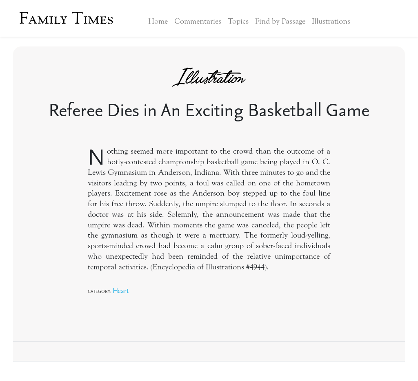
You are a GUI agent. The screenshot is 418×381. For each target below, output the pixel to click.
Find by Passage (280, 21)
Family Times (66, 18)
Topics (238, 21)
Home (158, 21)
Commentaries (197, 21)
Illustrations (331, 21)
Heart (121, 290)
